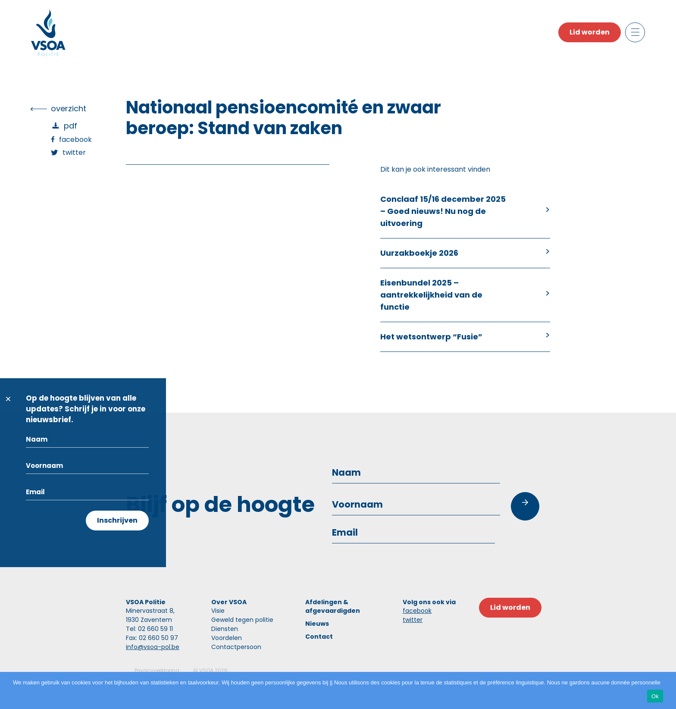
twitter (412, 619)
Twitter (74, 152)
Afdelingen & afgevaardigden (332, 606)
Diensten (224, 628)
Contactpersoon (236, 647)
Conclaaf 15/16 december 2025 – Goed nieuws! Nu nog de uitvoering (443, 211)
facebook (417, 610)
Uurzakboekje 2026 (419, 253)
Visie (218, 610)
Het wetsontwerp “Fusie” (431, 336)
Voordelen (226, 638)
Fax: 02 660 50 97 (152, 638)
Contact (319, 636)
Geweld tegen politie (242, 619)
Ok (655, 696)
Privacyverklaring (157, 670)
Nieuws (317, 623)
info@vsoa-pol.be (152, 647)
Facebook (75, 139)
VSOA (206, 670)
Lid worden (590, 32)
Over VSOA (229, 602)
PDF (70, 125)
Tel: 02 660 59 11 (149, 628)
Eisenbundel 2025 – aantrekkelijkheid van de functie (431, 294)
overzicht (68, 108)
